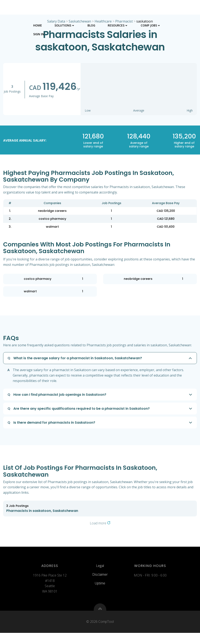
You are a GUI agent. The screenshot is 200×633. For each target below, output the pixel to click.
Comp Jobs (151, 25)
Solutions (64, 25)
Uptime (100, 583)
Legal (100, 566)
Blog (91, 25)
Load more (100, 523)
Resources (118, 25)
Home (37, 25)
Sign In (38, 34)
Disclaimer (100, 574)
